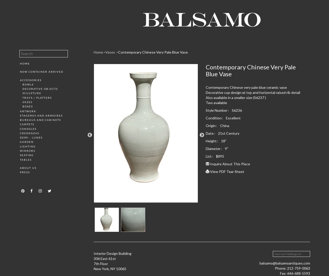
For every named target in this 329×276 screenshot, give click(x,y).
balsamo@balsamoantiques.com (285, 263)
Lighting (28, 146)
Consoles (28, 128)
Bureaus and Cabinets (40, 119)
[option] (146, 135)
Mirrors (27, 150)
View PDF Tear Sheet (225, 171)
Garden (27, 141)
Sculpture (31, 93)
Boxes (27, 106)
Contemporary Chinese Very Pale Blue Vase (153, 52)
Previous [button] (89, 135)
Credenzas (29, 133)
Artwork (28, 111)
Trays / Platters (37, 97)
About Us (28, 167)
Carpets (27, 124)
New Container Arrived (41, 71)
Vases (27, 102)
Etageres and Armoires (41, 115)
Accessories (31, 80)
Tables (26, 159)
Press (25, 172)
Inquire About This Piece (228, 164)
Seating (27, 155)
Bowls (28, 84)
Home (25, 63)
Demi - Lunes (31, 137)
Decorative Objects (40, 88)
